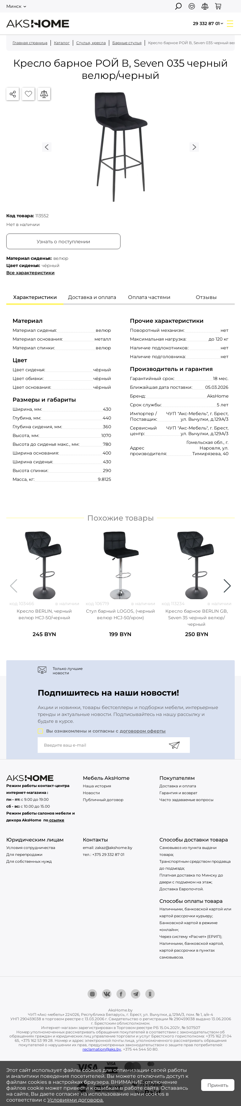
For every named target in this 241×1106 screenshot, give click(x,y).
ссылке (56, 820)
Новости (91, 792)
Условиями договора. (75, 1100)
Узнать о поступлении (63, 241)
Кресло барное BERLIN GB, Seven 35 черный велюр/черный (196, 617)
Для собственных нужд (29, 861)
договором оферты (143, 731)
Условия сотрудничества (30, 847)
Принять (217, 1085)
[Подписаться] (174, 745)
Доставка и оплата (177, 786)
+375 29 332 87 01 (108, 854)
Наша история (97, 786)
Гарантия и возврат (178, 792)
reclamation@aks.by (102, 1049)
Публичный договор (103, 799)
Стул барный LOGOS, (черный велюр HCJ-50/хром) (120, 614)
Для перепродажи (24, 854)
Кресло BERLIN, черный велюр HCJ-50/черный (44, 614)
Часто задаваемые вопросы (186, 799)
